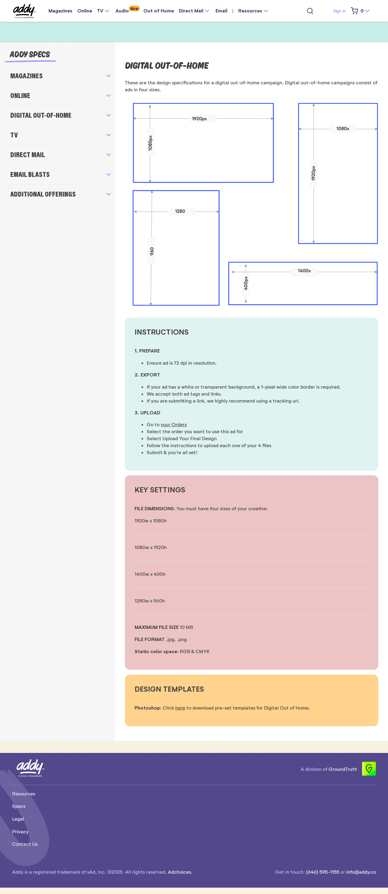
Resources (23, 793)
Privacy (20, 831)
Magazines (60, 10)
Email (221, 10)
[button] (57, 76)
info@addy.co (361, 872)
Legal (18, 818)
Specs (18, 806)
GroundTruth (343, 769)
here (180, 707)
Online (84, 10)
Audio (122, 10)
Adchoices (179, 872)
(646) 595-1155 (322, 872)
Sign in (339, 10)
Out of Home (158, 10)
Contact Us (25, 844)
